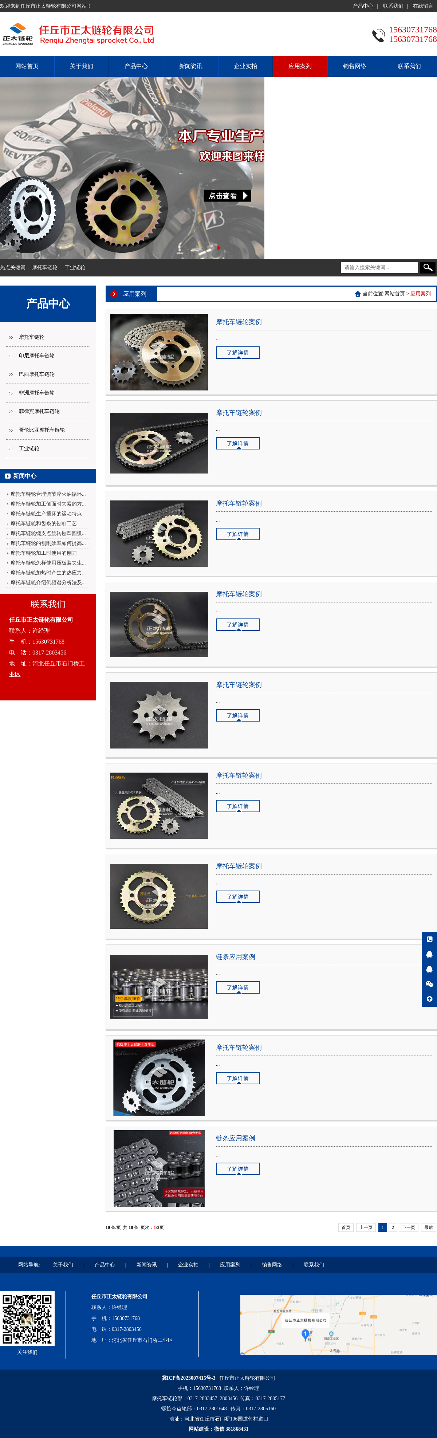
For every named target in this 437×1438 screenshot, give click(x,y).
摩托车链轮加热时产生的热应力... (48, 572)
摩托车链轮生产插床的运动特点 (46, 513)
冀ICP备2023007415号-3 (189, 1378)
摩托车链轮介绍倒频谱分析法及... (48, 582)
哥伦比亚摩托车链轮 (42, 430)
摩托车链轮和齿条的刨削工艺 (44, 523)
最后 (428, 1227)
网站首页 (27, 66)
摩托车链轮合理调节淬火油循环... (48, 494)
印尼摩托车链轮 (37, 355)
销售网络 (354, 66)
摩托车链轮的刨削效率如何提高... (48, 543)
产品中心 (363, 6)
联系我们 (393, 6)
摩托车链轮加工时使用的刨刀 (44, 553)
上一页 (366, 1227)
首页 (346, 1227)
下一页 (408, 1227)
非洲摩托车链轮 (37, 393)
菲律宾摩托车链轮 (39, 411)
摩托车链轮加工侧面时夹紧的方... (48, 504)
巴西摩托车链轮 (37, 374)
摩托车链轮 (45, 267)
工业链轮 (75, 267)
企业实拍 (245, 66)
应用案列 (300, 66)
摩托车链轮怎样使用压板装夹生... (48, 563)
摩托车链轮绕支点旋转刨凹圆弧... (48, 533)
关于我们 (81, 66)
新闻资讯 (190, 66)
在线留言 (423, 6)
